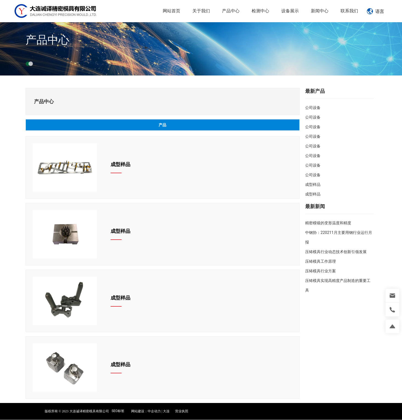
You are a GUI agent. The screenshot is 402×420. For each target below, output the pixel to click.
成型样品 (120, 164)
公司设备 (313, 107)
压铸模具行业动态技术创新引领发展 (336, 252)
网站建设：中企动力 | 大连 (150, 411)
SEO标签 (118, 411)
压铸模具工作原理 (320, 261)
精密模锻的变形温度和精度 (328, 223)
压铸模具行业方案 (320, 271)
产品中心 (47, 45)
